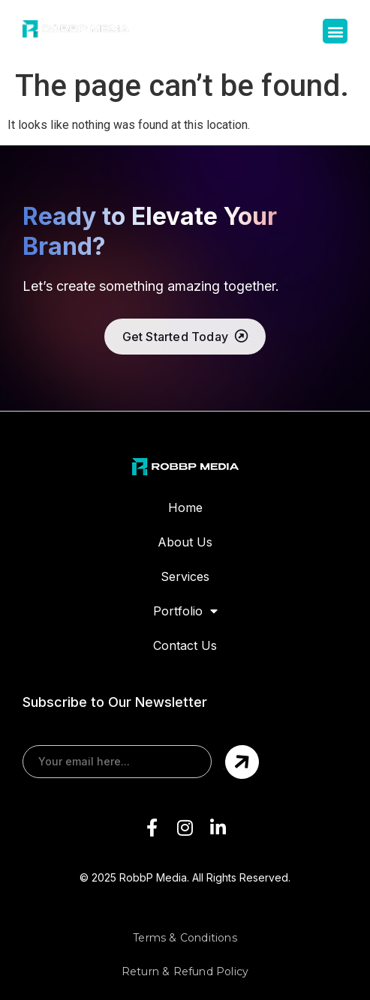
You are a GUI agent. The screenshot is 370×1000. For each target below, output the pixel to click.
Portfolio (185, 610)
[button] (335, 31)
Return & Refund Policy (185, 971)
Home (185, 507)
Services (185, 576)
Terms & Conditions (185, 938)
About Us (185, 541)
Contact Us (185, 645)
